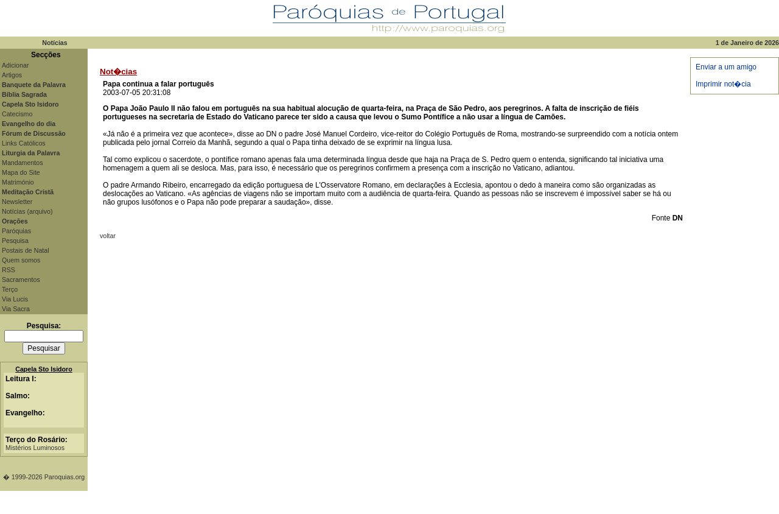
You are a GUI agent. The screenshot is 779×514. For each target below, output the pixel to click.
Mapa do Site (21, 172)
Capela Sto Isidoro (43, 369)
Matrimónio (18, 182)
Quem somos (21, 260)
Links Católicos (24, 143)
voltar (108, 235)
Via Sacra (16, 308)
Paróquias (16, 230)
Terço (10, 289)
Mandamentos (22, 162)
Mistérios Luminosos (35, 447)
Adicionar (15, 65)
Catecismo (17, 114)
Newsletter (17, 201)
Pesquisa (15, 240)
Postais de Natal (25, 250)
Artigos (12, 75)
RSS (8, 269)
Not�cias (118, 71)
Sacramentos (21, 279)
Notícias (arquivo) (27, 211)
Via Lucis (15, 299)
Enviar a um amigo (726, 67)
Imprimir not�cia (723, 84)
